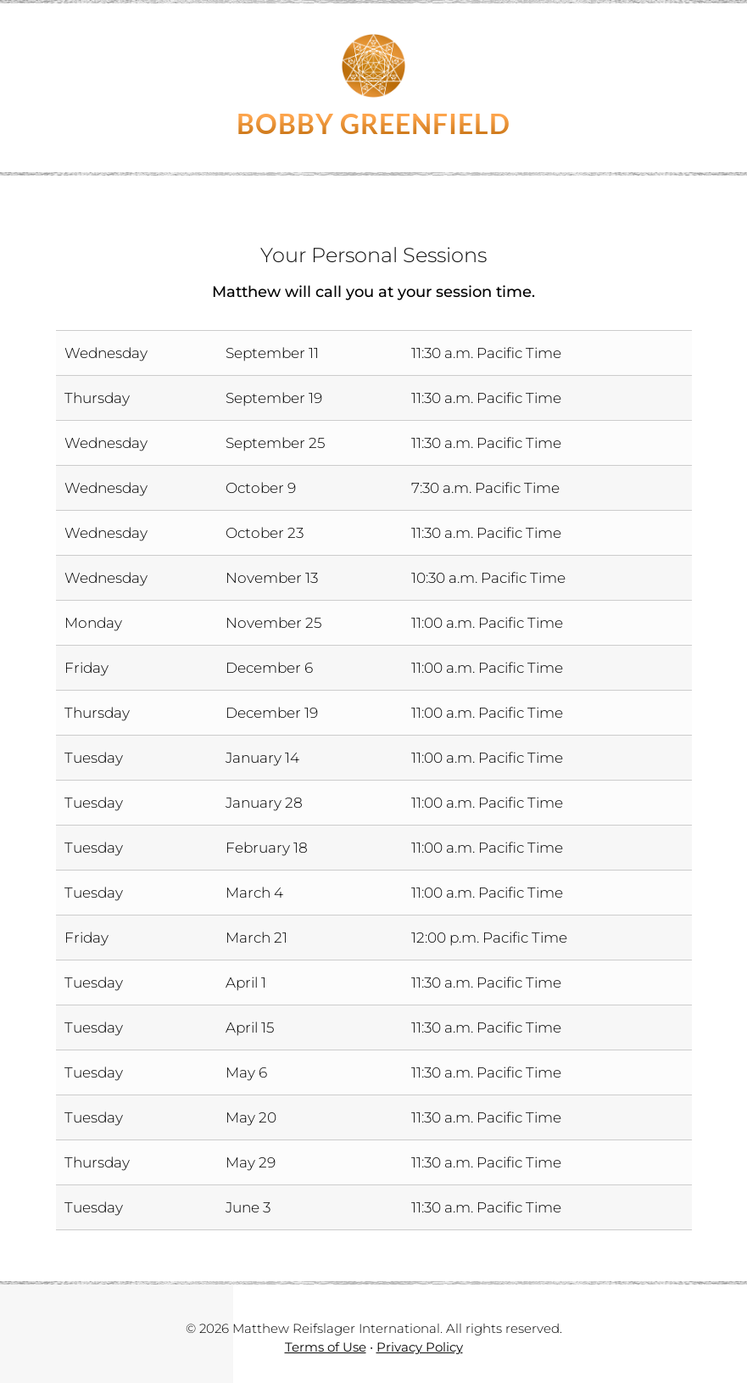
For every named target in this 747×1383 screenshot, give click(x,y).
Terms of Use (325, 1347)
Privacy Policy (419, 1347)
